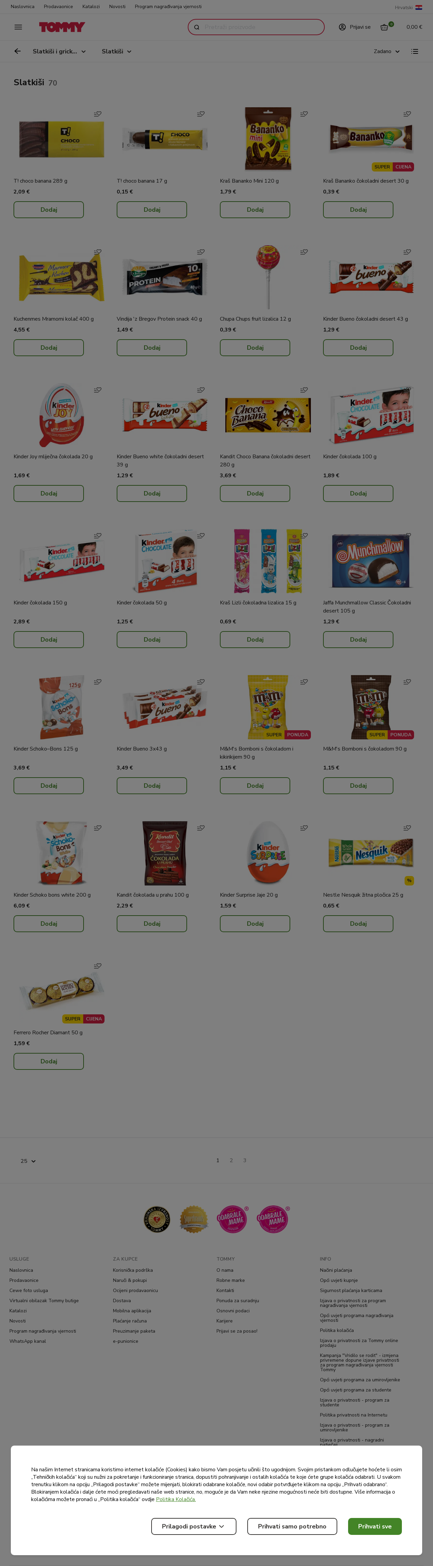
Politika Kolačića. (176, 1499)
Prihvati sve (375, 1526)
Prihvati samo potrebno (292, 1526)
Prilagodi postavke (194, 1526)
